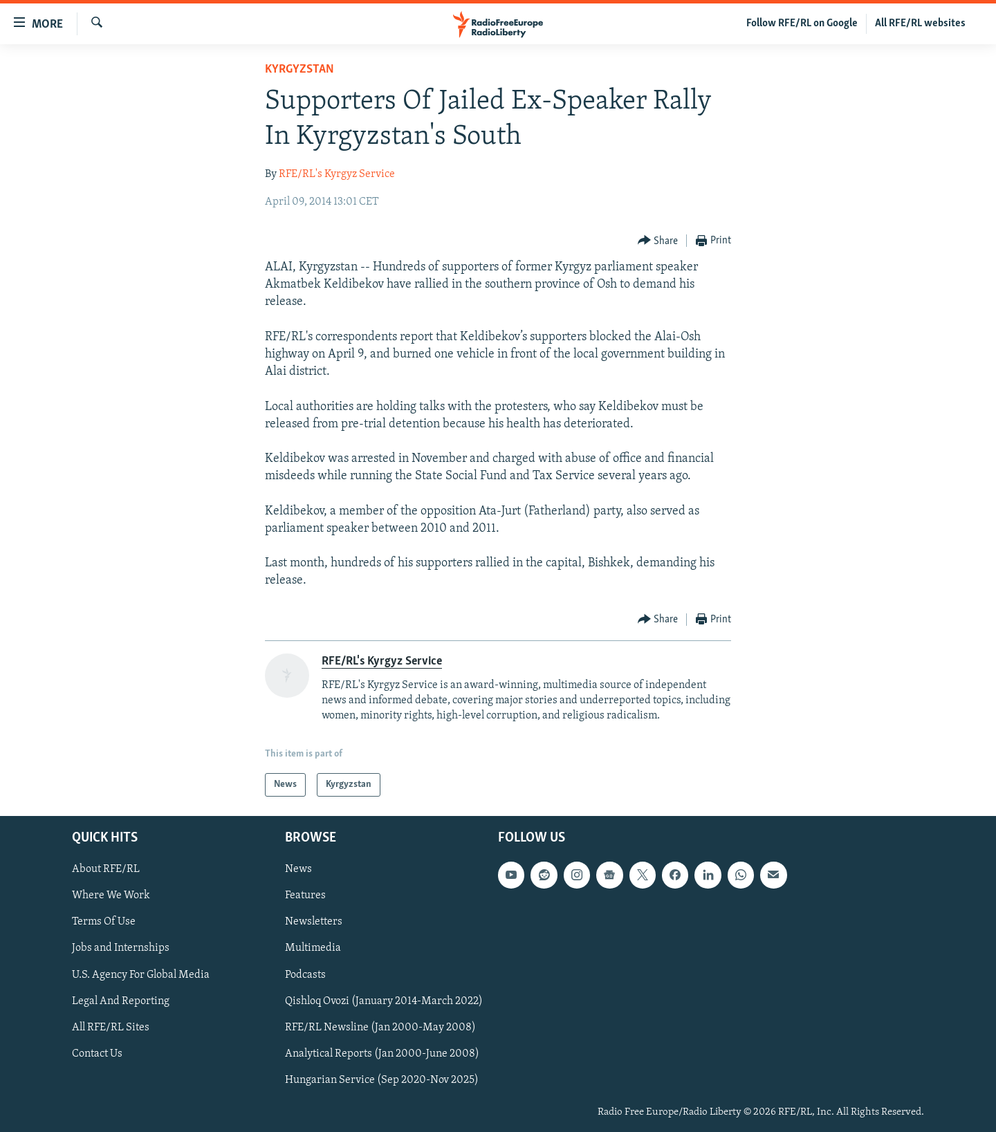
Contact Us (97, 1053)
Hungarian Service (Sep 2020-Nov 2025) (382, 1080)
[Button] (658, 241)
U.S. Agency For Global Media (141, 975)
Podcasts (305, 975)
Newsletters (313, 922)
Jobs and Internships (120, 948)
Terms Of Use (104, 922)
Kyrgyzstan (299, 69)
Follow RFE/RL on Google (802, 23)
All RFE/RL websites (920, 23)
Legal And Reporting (120, 1001)
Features (305, 896)
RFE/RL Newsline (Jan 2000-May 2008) (380, 1027)
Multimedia (313, 948)
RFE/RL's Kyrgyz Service (337, 174)
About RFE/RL (106, 869)
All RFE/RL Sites (110, 1027)
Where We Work (111, 896)
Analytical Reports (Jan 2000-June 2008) (382, 1053)
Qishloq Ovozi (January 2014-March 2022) (384, 1001)
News (298, 869)
